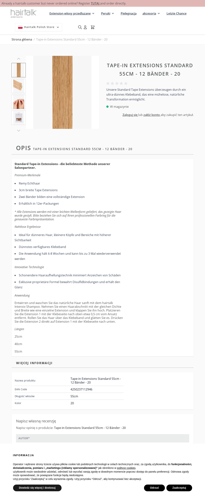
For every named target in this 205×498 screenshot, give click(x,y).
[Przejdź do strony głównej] (24, 13)
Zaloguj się (130, 115)
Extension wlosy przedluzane (70, 13)
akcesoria (149, 13)
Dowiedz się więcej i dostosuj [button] (37, 487)
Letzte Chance (177, 13)
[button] (117, 83)
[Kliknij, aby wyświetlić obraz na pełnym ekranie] (62, 92)
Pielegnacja (129, 13)
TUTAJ (95, 3)
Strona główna (22, 39)
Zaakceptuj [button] (179, 487)
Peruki (105, 13)
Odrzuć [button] (154, 487)
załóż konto (152, 115)
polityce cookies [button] (126, 467)
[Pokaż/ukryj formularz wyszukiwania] (80, 27)
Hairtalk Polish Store (39, 27)
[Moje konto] (85, 27)
